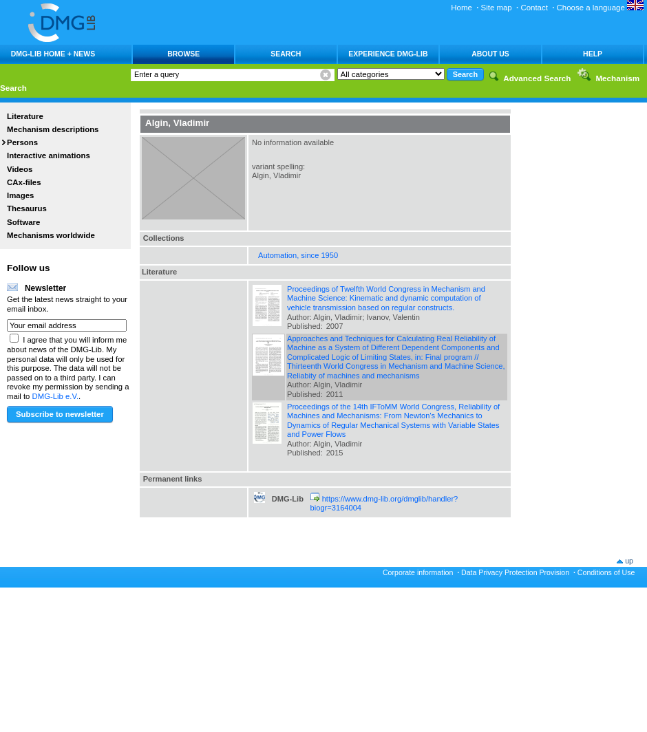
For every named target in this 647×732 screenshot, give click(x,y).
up (629, 561)
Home (461, 7)
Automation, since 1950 (298, 255)
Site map (496, 7)
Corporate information (418, 572)
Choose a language (600, 7)
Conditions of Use (606, 572)
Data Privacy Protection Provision (515, 572)
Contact (533, 7)
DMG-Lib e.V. (55, 396)
